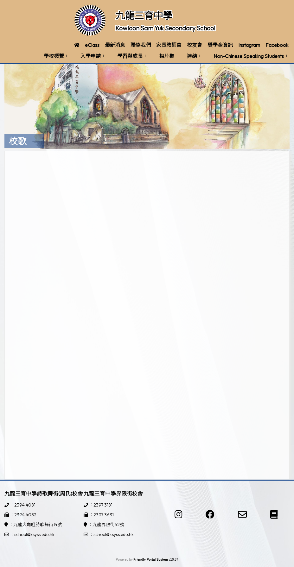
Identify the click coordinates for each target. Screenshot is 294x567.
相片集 (166, 56)
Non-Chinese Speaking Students (251, 56)
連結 (194, 56)
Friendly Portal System (151, 559)
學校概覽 (56, 56)
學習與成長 (131, 56)
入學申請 (92, 56)
